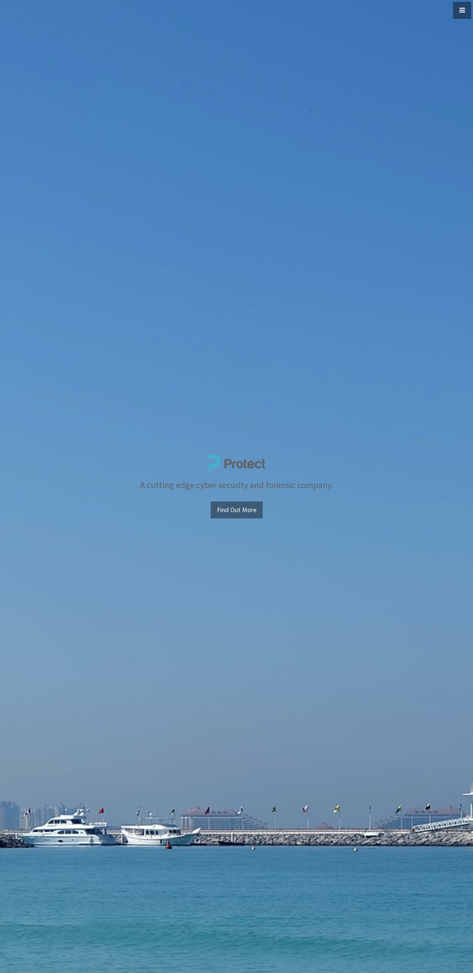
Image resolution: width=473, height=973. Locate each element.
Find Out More (236, 510)
